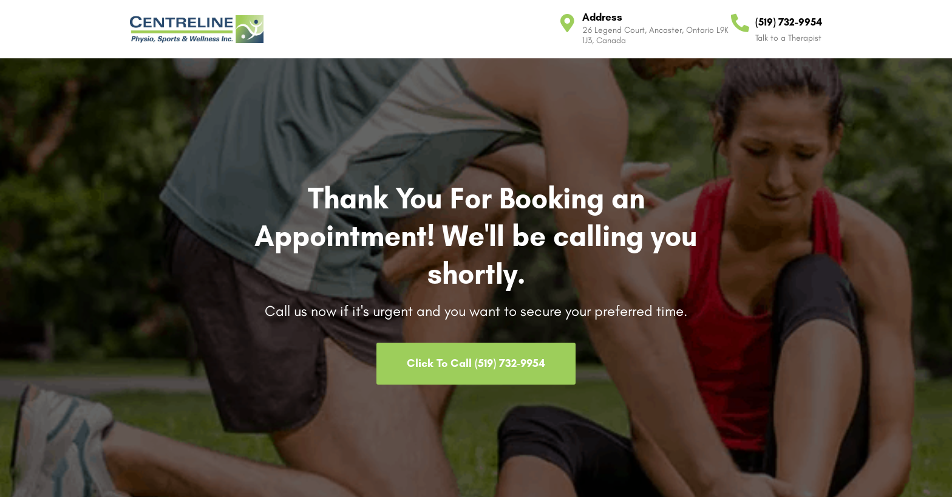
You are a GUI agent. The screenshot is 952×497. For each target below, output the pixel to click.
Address (602, 17)
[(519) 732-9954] (740, 23)
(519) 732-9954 (788, 22)
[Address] (567, 23)
